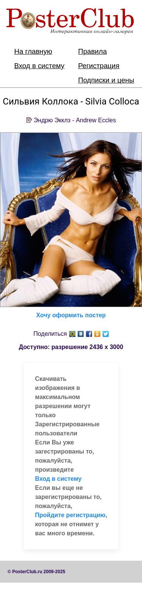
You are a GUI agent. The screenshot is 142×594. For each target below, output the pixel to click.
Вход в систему (39, 66)
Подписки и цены (106, 80)
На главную (33, 51)
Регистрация (98, 66)
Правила (92, 51)
